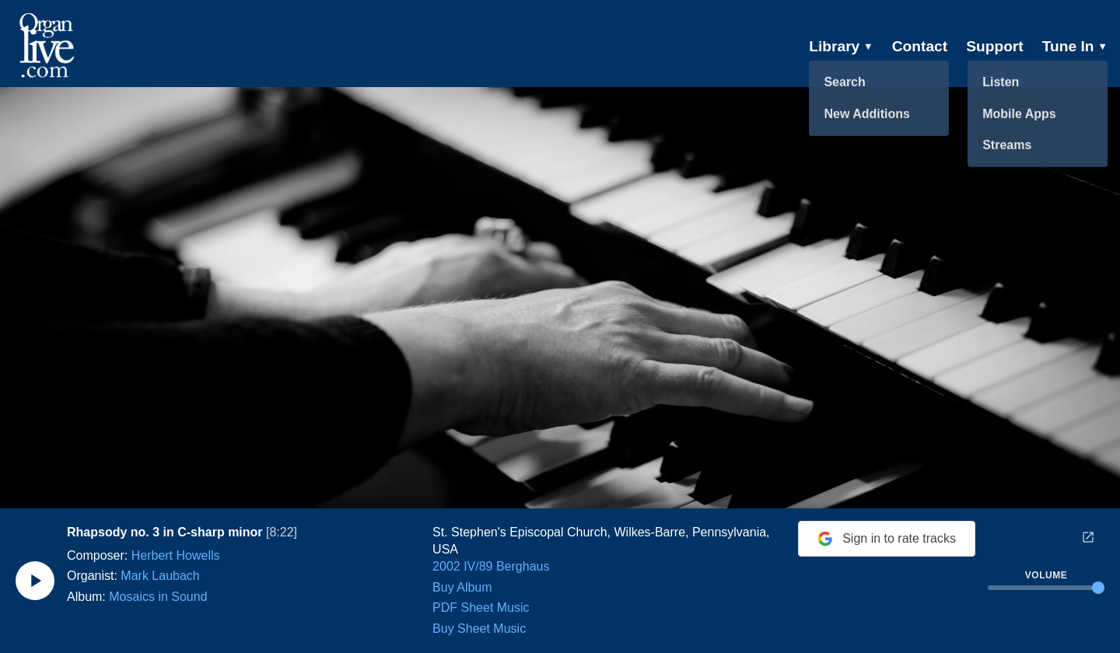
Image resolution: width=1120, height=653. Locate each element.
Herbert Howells (175, 555)
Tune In (1075, 46)
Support (995, 46)
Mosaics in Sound (158, 596)
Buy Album (462, 587)
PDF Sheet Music (480, 607)
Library (841, 46)
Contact (919, 46)
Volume (1046, 575)
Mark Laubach (160, 575)
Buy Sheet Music (479, 628)
